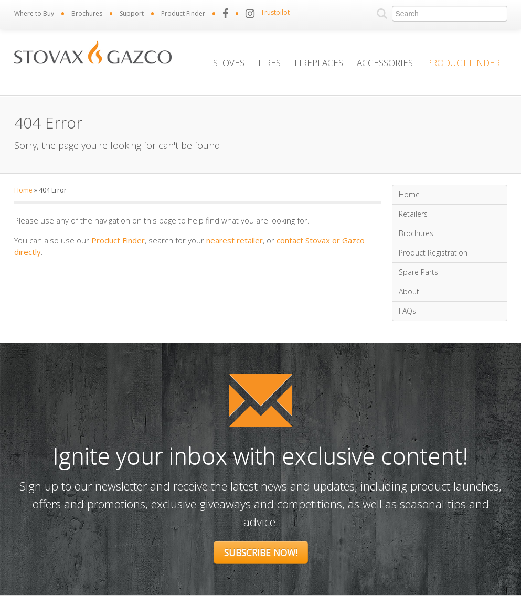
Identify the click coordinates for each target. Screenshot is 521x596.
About (409, 291)
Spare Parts (418, 272)
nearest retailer (234, 240)
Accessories (385, 63)
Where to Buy (34, 13)
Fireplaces (318, 63)
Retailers (413, 214)
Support (132, 13)
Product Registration (433, 253)
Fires (269, 63)
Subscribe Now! (260, 552)
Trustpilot (275, 12)
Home (23, 190)
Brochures (86, 13)
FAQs (407, 311)
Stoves (228, 63)
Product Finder (183, 13)
